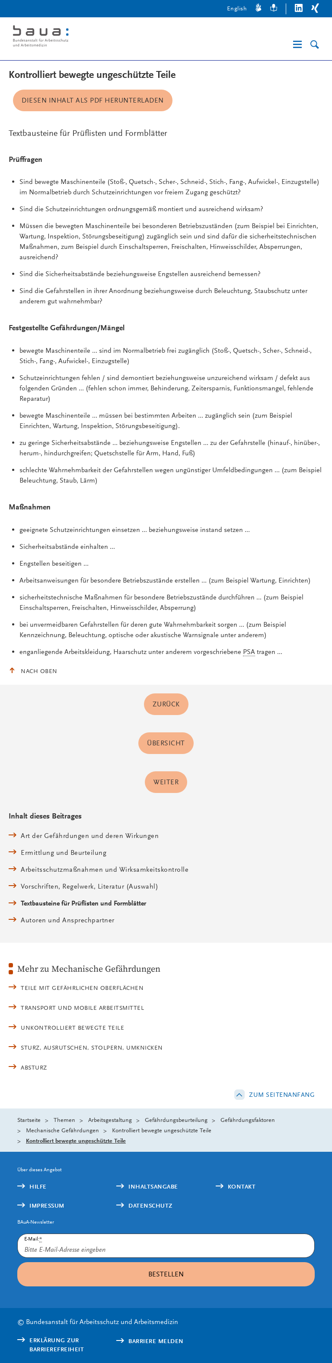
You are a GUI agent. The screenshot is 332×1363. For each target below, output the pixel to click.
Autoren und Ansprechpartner (68, 920)
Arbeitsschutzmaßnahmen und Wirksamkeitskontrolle (104, 869)
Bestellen (166, 1274)
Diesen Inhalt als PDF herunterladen (93, 100)
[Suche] (314, 45)
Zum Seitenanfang (282, 1095)
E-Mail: (33, 1239)
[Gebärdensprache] (258, 8)
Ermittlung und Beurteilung (63, 852)
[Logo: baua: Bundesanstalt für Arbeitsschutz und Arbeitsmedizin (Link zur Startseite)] (79, 37)
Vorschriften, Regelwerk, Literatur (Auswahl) (89, 886)
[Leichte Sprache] (273, 8)
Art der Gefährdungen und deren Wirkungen (90, 835)
